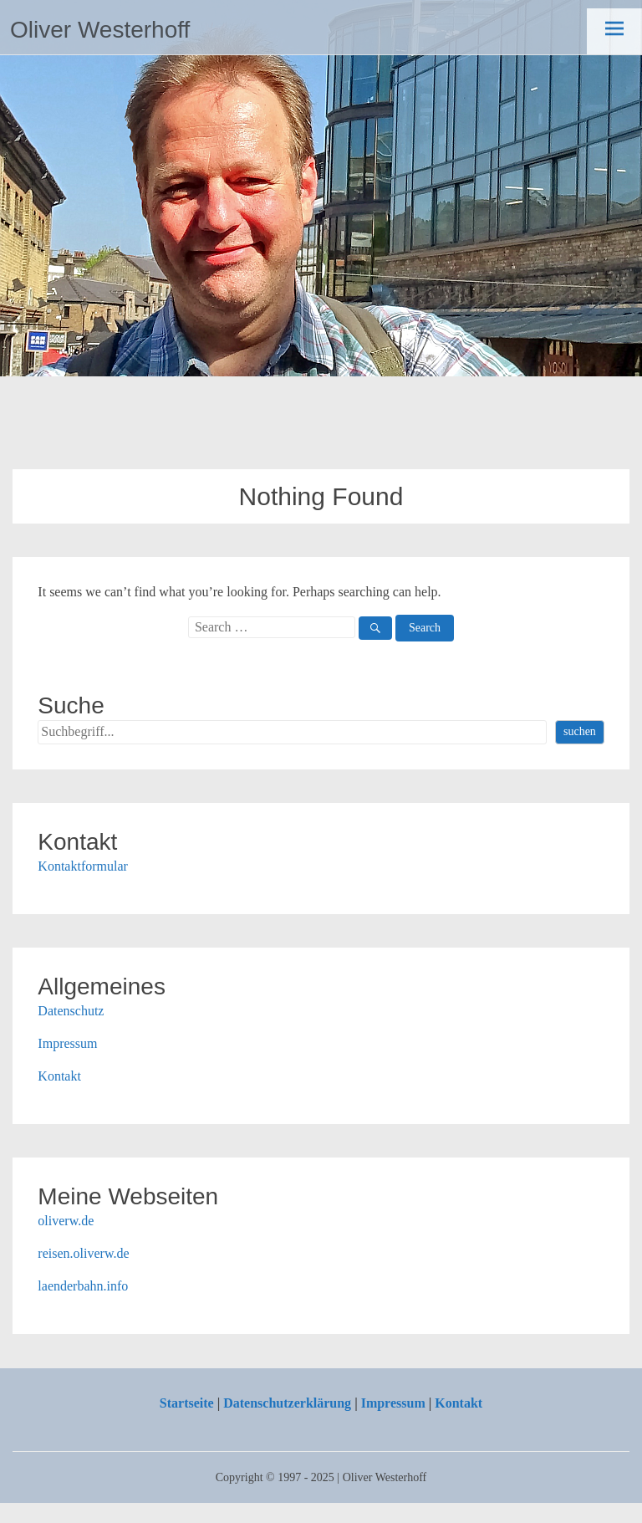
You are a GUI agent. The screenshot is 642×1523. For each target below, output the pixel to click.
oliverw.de (66, 1221)
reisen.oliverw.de (83, 1253)
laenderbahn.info (83, 1286)
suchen (579, 731)
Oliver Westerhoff (100, 30)
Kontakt (59, 1076)
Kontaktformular (83, 866)
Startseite (187, 1403)
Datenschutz (71, 1011)
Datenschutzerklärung (287, 1403)
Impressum (67, 1043)
